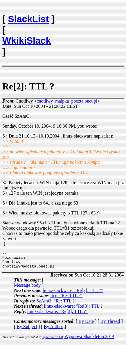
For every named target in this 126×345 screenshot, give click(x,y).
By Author (53, 330)
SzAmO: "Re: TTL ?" (56, 304)
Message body (27, 288)
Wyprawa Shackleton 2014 (89, 339)
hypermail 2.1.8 (52, 340)
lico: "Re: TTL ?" (66, 299)
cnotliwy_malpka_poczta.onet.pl (67, 100)
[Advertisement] (90, 16)
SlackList (28, 19)
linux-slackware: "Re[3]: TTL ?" (73, 293)
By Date (86, 324)
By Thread (110, 324)
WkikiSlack (26, 40)
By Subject (27, 330)
